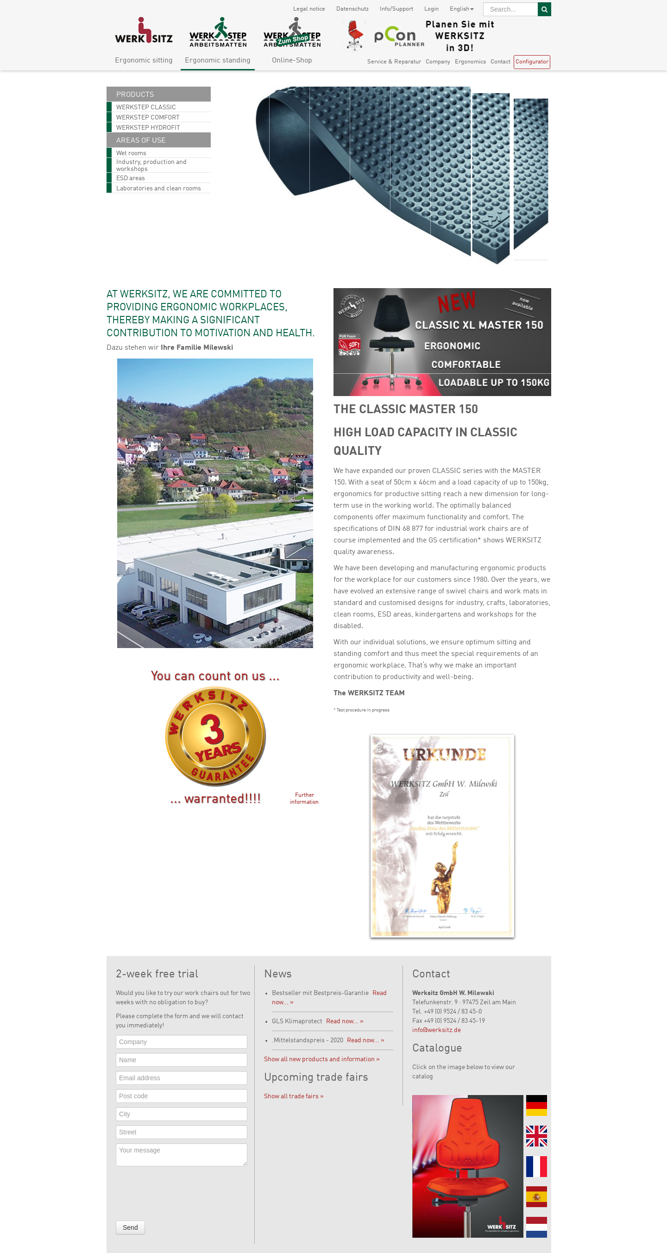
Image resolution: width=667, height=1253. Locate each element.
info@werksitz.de (436, 1030)
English (462, 9)
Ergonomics (470, 62)
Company (438, 62)
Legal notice (309, 9)
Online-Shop (292, 60)
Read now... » (345, 1021)
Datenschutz (352, 9)
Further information (304, 799)
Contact (500, 62)
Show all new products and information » (322, 1059)
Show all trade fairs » (294, 1096)
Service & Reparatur (394, 62)
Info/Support (396, 9)
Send (130, 1227)
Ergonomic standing (218, 60)
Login (431, 9)
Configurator (532, 62)
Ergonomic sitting (144, 60)
